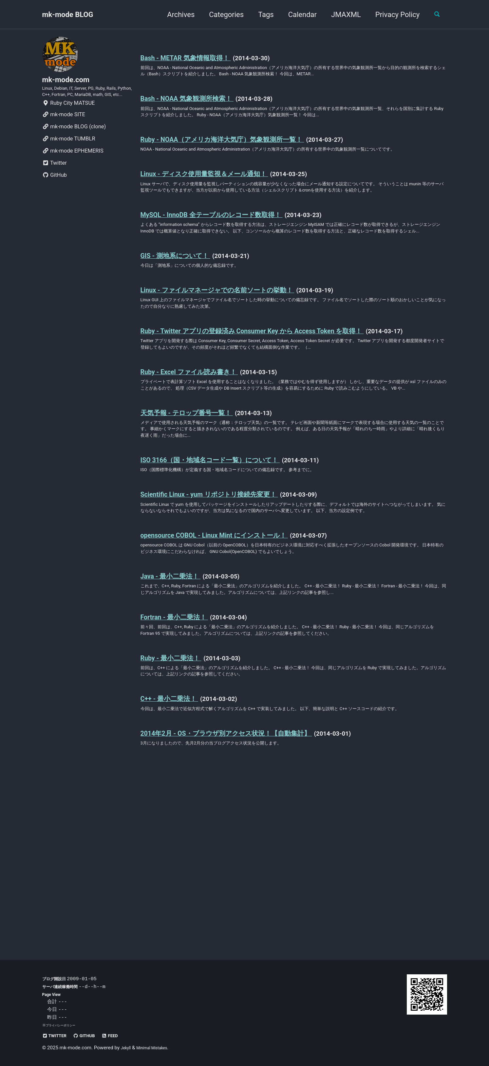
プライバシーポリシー (64, 1025)
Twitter (54, 182)
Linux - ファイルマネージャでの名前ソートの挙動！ (239, 353)
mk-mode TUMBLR (68, 158)
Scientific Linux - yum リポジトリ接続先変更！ (228, 605)
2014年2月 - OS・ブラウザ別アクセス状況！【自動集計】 (249, 901)
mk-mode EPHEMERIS (72, 170)
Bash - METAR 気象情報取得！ (197, 58)
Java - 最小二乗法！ (178, 704)
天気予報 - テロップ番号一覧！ (199, 515)
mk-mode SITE (63, 134)
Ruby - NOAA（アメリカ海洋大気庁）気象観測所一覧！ (244, 164)
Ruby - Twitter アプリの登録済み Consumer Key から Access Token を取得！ (282, 399)
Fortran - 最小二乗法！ (183, 757)
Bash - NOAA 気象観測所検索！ (199, 111)
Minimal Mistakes (158, 1048)
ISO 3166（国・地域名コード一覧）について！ (229, 568)
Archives (175, 14)
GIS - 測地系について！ (185, 316)
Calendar (297, 14)
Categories (221, 14)
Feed (124, 1035)
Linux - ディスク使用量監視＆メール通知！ (221, 210)
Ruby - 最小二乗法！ (179, 811)
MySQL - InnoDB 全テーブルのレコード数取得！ (231, 263)
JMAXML (340, 14)
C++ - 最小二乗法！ (177, 856)
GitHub (54, 194)
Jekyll (127, 1048)
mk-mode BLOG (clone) (74, 146)
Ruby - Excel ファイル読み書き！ (203, 462)
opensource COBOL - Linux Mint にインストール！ (235, 659)
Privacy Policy (392, 14)
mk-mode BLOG (67, 14)
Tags (260, 14)
